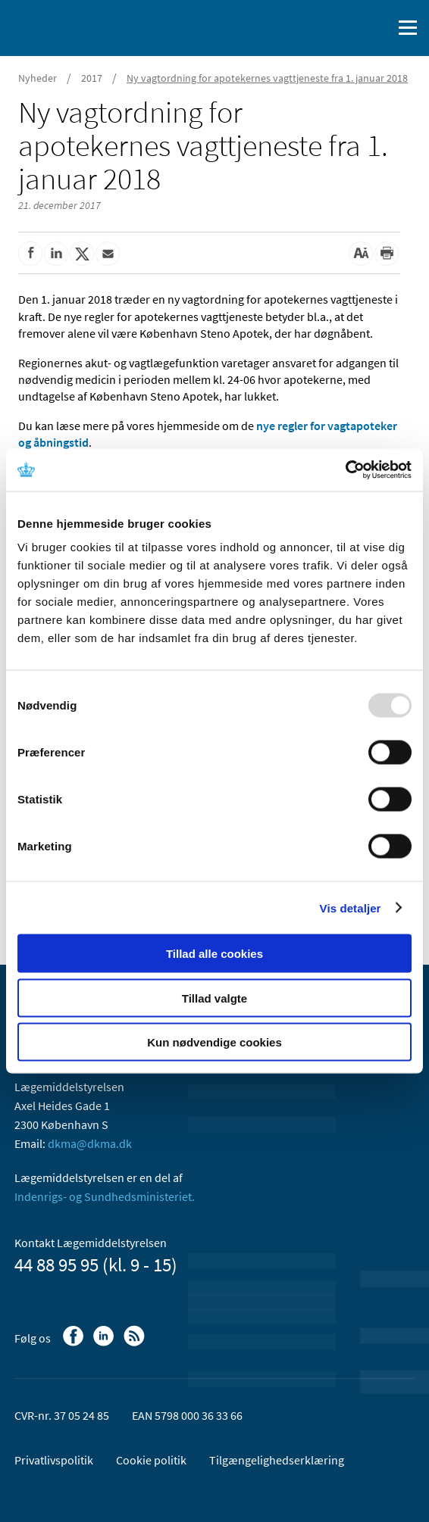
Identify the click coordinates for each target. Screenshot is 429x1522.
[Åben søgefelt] (377, 28)
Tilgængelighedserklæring (276, 1459)
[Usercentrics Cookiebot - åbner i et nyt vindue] (345, 470)
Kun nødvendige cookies (214, 1042)
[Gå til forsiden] (75, 26)
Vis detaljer (350, 907)
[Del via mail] (108, 254)
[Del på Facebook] (30, 254)
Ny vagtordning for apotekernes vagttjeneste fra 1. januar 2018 (267, 78)
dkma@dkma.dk (90, 1143)
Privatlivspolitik (53, 1459)
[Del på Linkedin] (56, 254)
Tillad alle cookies (214, 953)
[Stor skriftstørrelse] (361, 254)
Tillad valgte (214, 997)
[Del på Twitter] (82, 254)
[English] (341, 28)
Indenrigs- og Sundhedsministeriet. (104, 1196)
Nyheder (37, 78)
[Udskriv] (386, 254)
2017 (91, 78)
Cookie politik (151, 1459)
